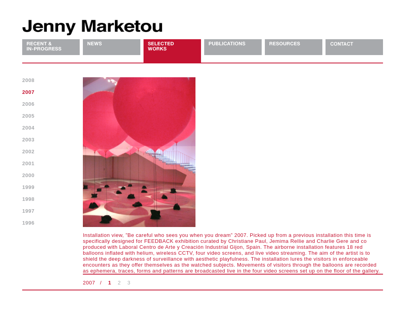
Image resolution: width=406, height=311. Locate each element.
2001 (28, 163)
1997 (28, 211)
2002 (28, 152)
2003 (28, 140)
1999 (28, 187)
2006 (28, 104)
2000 (28, 175)
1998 (28, 199)
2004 (28, 128)
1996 (28, 223)
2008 (28, 80)
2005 (28, 116)
